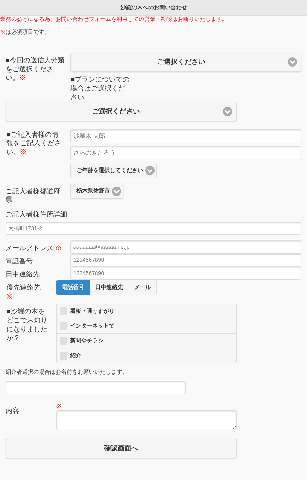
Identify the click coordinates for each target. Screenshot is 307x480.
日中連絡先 (23, 274)
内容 (12, 410)
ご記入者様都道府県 (33, 195)
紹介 (75, 356)
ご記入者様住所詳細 (36, 214)
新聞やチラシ (86, 341)
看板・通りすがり (92, 311)
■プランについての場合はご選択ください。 (99, 88)
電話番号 (19, 261)
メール (142, 287)
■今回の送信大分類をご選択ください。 (35, 69)
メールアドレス (34, 248)
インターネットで (92, 326)
